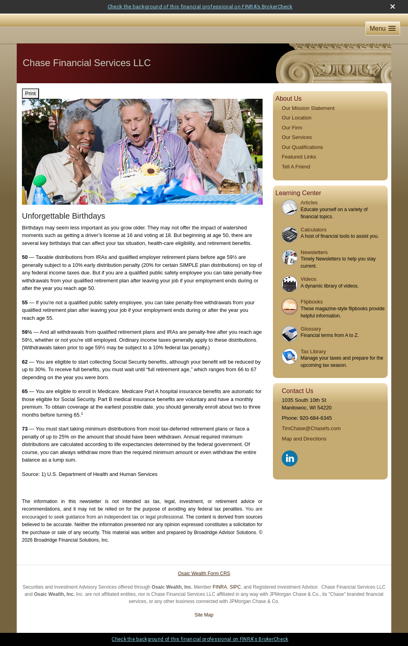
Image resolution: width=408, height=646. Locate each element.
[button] (382, 28)
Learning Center (298, 193)
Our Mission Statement (308, 108)
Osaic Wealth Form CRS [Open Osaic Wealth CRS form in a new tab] (204, 573)
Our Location (296, 118)
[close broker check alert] (392, 6)
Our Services (297, 137)
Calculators (314, 230)
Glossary (311, 329)
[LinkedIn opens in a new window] (290, 457)
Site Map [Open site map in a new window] (203, 615)
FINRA (220, 587)
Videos (309, 279)
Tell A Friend (296, 167)
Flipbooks (312, 302)
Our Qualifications (302, 147)
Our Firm (292, 128)
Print (30, 93)
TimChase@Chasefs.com (311, 428)
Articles (309, 203)
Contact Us (297, 391)
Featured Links (299, 157)
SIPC (235, 587)
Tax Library (313, 351)
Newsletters (314, 252)
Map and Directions (304, 439)
